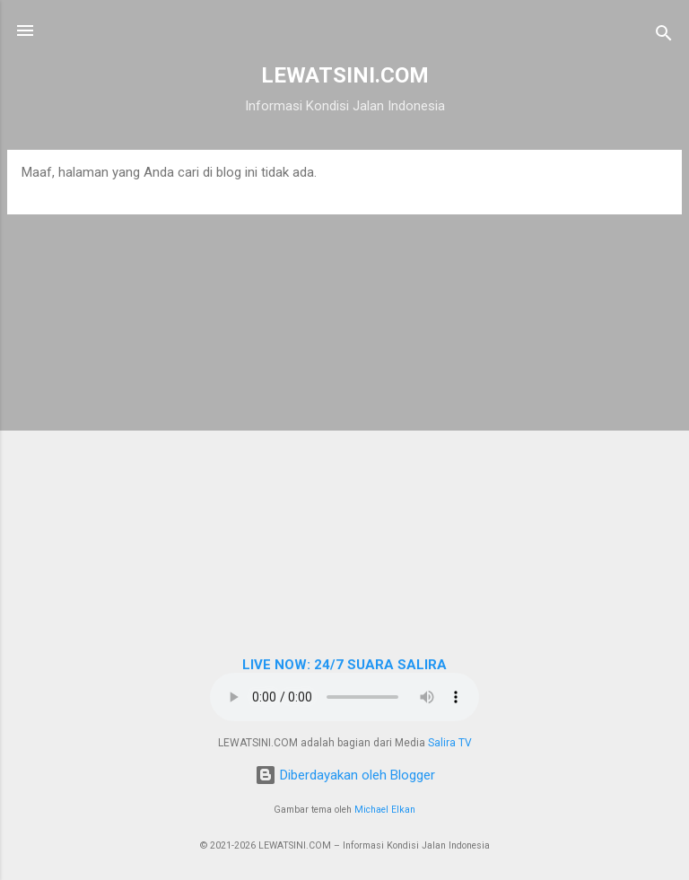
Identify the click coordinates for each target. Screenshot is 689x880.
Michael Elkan (384, 809)
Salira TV (450, 742)
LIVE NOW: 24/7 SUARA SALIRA (344, 665)
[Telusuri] (664, 36)
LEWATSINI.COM (345, 75)
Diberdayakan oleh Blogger (345, 775)
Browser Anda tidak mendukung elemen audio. (344, 697)
